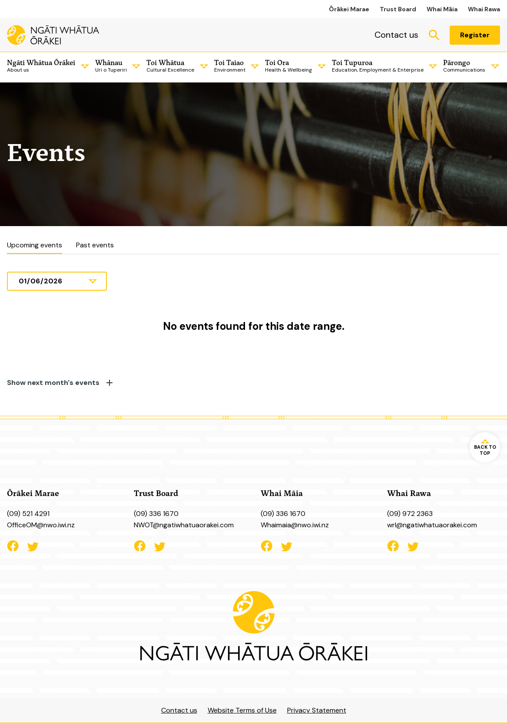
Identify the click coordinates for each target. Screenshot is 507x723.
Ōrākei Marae (349, 9)
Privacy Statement (316, 710)
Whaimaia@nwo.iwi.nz (295, 524)
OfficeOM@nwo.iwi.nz (41, 524)
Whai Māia (442, 9)
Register (475, 34)
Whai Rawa (484, 9)
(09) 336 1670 (156, 513)
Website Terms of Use (242, 710)
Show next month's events (60, 383)
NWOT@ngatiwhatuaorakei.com (184, 524)
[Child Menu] (83, 66)
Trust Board (398, 9)
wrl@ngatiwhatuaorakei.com (432, 524)
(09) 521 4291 (28, 513)
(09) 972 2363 (410, 513)
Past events (95, 245)
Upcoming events (34, 245)
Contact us (396, 34)
